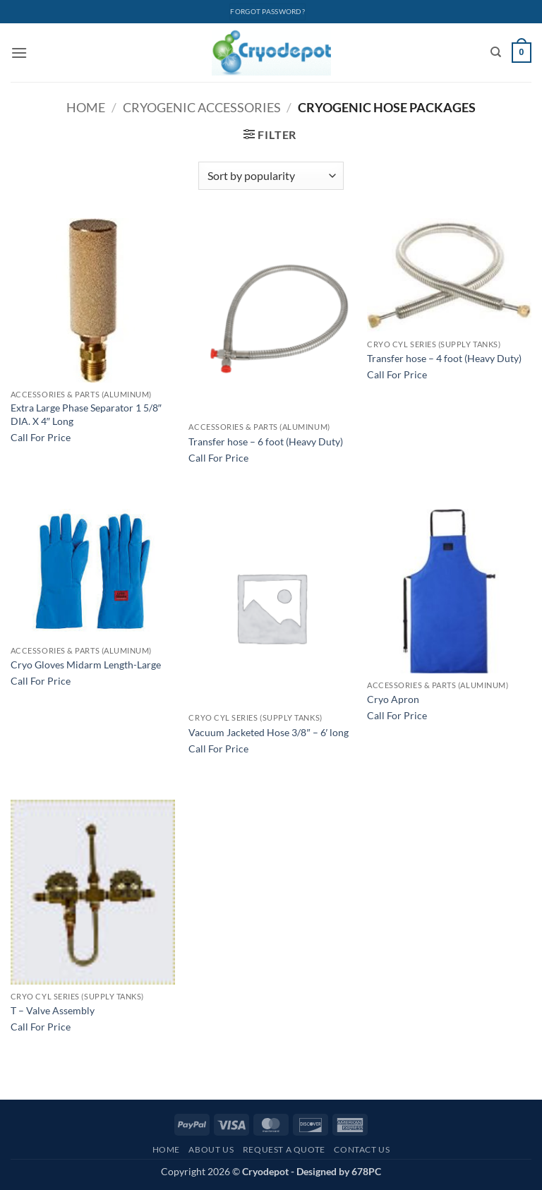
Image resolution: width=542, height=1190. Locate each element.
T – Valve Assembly (53, 1010)
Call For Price (41, 437)
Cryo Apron (393, 699)
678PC (366, 1171)
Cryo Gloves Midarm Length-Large (86, 665)
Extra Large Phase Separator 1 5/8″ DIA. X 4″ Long (86, 414)
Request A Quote (284, 1149)
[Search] (495, 52)
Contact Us (362, 1149)
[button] (19, 52)
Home (85, 107)
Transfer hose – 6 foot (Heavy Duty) (265, 441)
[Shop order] (270, 176)
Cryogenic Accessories (202, 107)
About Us (211, 1149)
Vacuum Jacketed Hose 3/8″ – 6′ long (268, 732)
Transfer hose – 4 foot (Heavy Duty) (444, 358)
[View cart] (521, 53)
